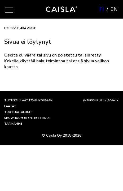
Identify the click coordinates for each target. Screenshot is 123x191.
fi (101, 9)
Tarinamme (13, 124)
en (114, 9)
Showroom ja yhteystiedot (27, 118)
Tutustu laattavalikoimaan (28, 100)
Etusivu (11, 28)
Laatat (10, 106)
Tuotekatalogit (18, 112)
